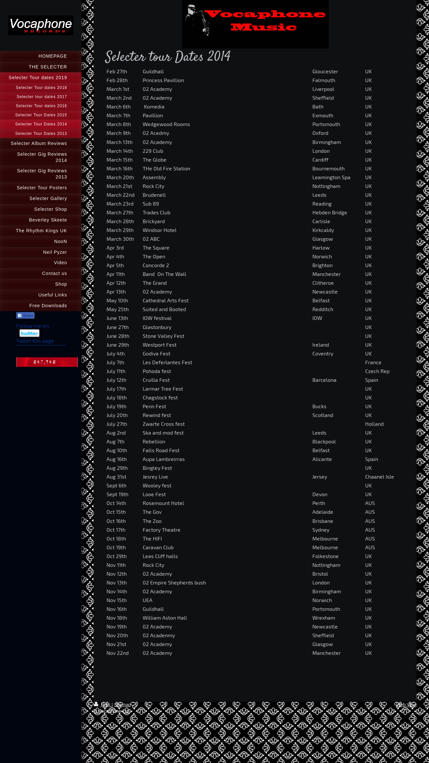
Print (103, 704)
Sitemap (122, 704)
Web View (406, 704)
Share (25, 315)
